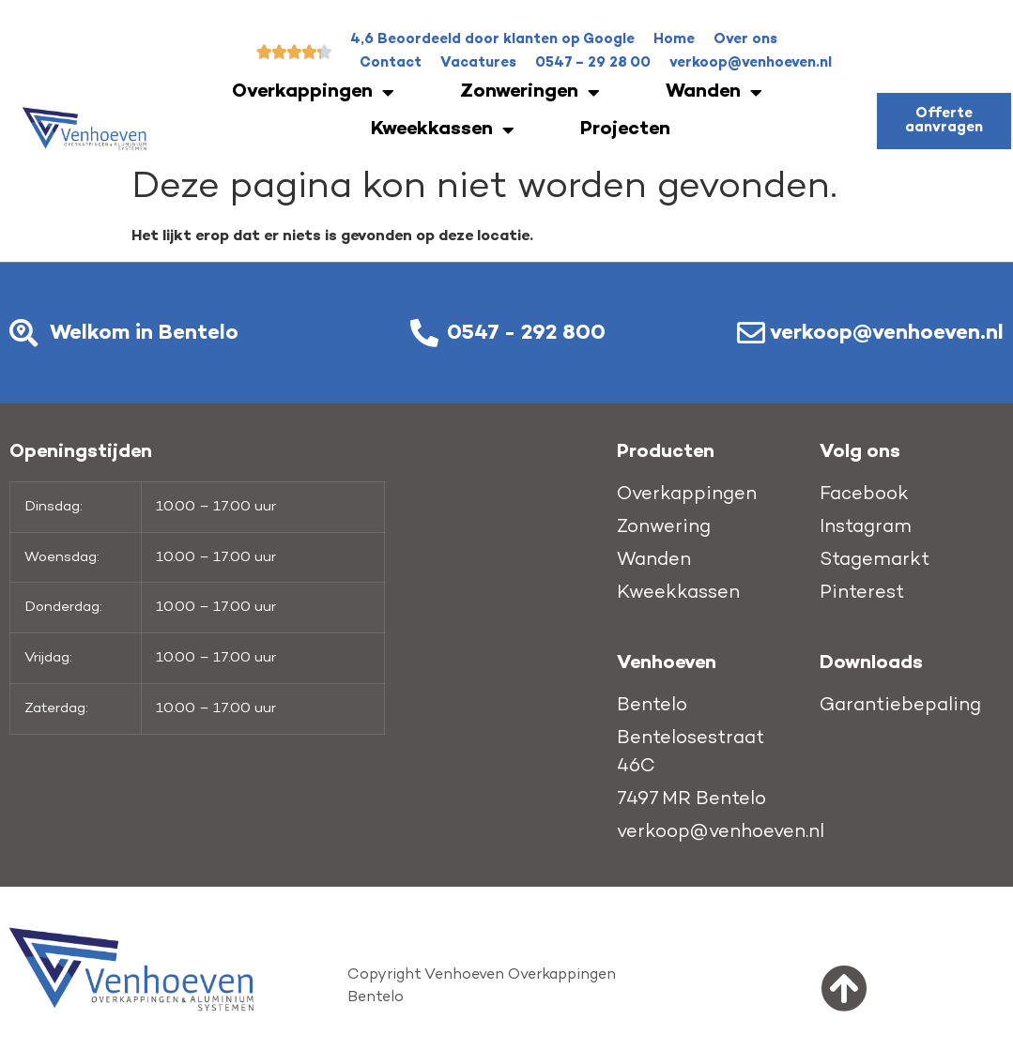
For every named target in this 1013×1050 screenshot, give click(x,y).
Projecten (625, 130)
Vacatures (478, 62)
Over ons (745, 39)
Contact (391, 62)
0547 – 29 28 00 (593, 62)
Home (674, 39)
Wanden (714, 93)
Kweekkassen (442, 130)
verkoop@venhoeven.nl (750, 62)
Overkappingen (313, 93)
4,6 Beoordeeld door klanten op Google (492, 39)
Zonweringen (530, 93)
